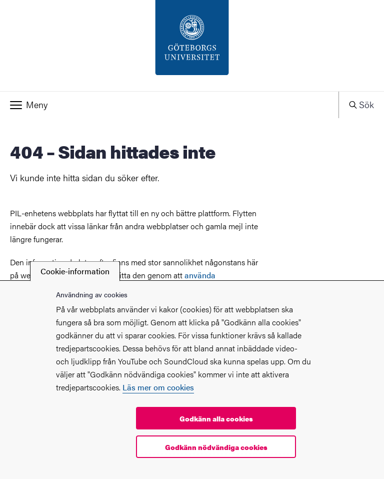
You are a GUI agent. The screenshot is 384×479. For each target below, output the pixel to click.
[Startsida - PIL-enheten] (192, 45)
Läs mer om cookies (158, 387)
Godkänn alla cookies (216, 418)
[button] (169, 105)
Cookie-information (75, 271)
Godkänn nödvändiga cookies (216, 447)
